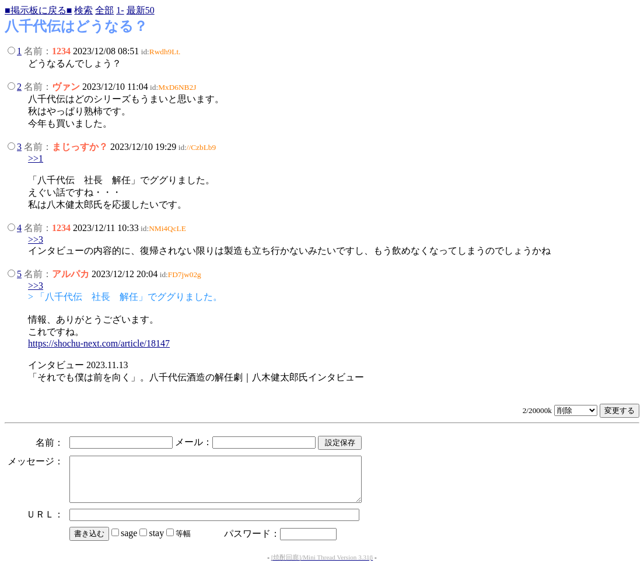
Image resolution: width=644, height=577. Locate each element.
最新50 (141, 10)
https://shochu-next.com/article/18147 (99, 343)
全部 (104, 10)
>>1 (35, 158)
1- (120, 10)
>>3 (35, 239)
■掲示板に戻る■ (38, 10)
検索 (83, 10)
